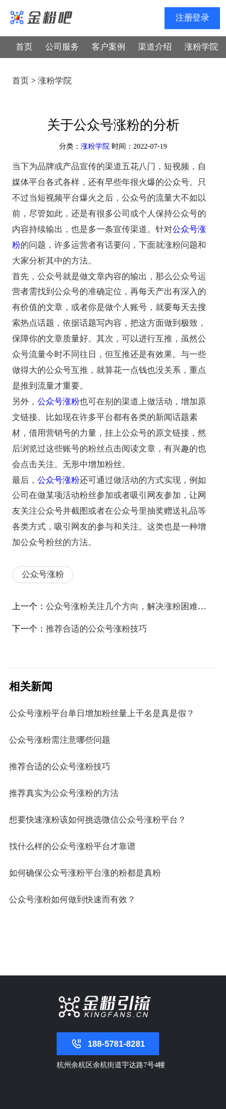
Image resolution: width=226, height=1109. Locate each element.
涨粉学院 (201, 46)
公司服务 (62, 46)
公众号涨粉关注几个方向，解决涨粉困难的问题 (134, 606)
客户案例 (108, 46)
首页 (24, 46)
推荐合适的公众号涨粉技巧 (96, 628)
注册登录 (192, 18)
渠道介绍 (155, 46)
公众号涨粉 (58, 401)
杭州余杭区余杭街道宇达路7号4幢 (111, 1065)
